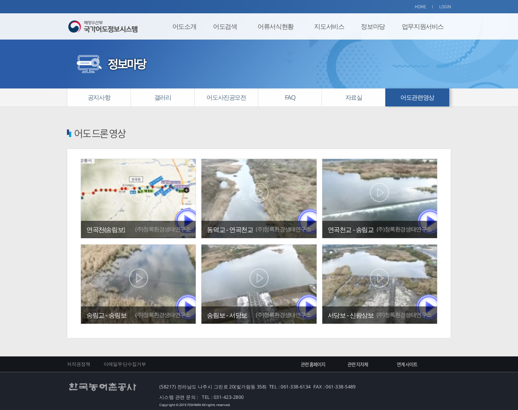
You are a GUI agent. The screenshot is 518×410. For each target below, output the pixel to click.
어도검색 (225, 26)
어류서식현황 (276, 26)
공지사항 (99, 97)
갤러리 (162, 97)
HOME (420, 7)
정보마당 (373, 26)
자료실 (353, 97)
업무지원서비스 (423, 26)
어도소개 (184, 26)
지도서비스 (329, 26)
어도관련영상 (417, 97)
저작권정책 (79, 364)
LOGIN (445, 7)
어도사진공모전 (226, 97)
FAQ (290, 97)
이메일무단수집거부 (125, 364)
